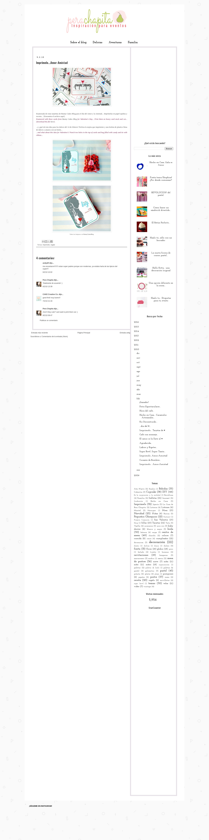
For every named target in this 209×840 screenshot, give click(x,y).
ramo (167, 577)
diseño (136, 546)
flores (149, 549)
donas (156, 546)
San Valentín (161, 520)
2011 (136, 345)
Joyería (156, 504)
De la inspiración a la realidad (147, 495)
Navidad (139, 513)
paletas (137, 568)
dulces (166, 546)
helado (141, 552)
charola (152, 536)
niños (148, 565)
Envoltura (168, 495)
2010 (136, 349)
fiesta (137, 549)
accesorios (148, 526)
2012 (136, 340)
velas (165, 583)
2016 (136, 322)
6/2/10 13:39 (47, 287)
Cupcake (151, 492)
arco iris (160, 526)
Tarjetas (156, 523)
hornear (165, 552)
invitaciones (141, 555)
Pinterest (166, 517)
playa (157, 574)
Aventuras (115, 42)
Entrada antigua (126, 333)
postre (153, 577)
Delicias (97, 42)
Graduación (138, 501)
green (171, 549)
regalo (53, 245)
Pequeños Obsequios (145, 516)
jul (138, 376)
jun (138, 381)
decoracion (138, 542)
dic (138, 353)
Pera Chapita (48, 280)
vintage (147, 587)
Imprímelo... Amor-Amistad (153, 464)
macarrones (139, 558)
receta (137, 580)
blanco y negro (154, 529)
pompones (168, 574)
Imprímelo (46, 245)
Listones (165, 507)
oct (138, 362)
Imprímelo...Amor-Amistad (153, 456)
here (52, 122)
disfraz (146, 546)
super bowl (139, 583)
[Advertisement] (153, 93)
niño (136, 565)
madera (151, 558)
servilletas (165, 580)
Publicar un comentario (49, 320)
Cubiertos (138, 492)
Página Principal (84, 333)
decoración (157, 542)
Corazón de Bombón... (150, 460)
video (136, 587)
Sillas (144, 523)
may (139, 385)
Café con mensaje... (148, 435)
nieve (155, 562)
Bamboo (152, 489)
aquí (62, 116)
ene (138, 470)
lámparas (163, 555)
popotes (141, 577)
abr (138, 390)
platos (147, 574)
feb (138, 399)
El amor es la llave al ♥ (151, 439)
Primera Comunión (141, 520)
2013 (136, 336)
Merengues (151, 510)
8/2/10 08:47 (47, 315)
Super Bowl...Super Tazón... (152, 452)
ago (138, 371)
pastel (163, 570)
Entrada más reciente (39, 333)
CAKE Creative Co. (50, 294)
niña (166, 562)
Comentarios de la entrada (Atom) (55, 337)
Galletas (153, 498)
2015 (136, 327)
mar (139, 394)
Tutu (168, 523)
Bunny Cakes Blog (68, 114)
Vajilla (137, 526)
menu (160, 558)
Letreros (153, 507)
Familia (133, 42)
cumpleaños (162, 539)
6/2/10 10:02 (47, 272)
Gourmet (166, 498)
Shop (136, 523)
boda (170, 529)
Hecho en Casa (159, 501)
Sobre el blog (78, 42)
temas (151, 583)
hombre (153, 552)
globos (160, 549)
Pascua (167, 514)
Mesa (164, 510)
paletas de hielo (152, 568)
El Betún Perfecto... (161, 223)
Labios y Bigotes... (148, 447)
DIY (164, 492)
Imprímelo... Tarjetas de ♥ (152, 430)
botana (143, 532)
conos (149, 539)
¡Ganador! (144, 402)
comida (137, 539)
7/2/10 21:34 (47, 301)
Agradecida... (145, 443)
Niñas (155, 514)
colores (165, 535)
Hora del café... (146, 411)
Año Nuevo (139, 489)
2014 (136, 331)
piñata (137, 574)
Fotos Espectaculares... (150, 407)
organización (164, 565)
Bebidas (163, 488)
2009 (136, 475)
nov (138, 358)
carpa (154, 532)
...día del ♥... (145, 426)
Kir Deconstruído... (148, 422)
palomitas (149, 571)
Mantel (137, 510)
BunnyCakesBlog (88, 234)
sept (138, 367)
